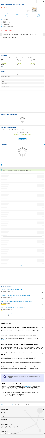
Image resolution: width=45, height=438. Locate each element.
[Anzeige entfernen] (44, 433)
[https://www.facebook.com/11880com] (2, 434)
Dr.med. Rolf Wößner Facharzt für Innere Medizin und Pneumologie (16, 301)
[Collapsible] (43, 328)
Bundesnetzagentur (28, 386)
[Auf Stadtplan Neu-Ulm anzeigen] (44, 144)
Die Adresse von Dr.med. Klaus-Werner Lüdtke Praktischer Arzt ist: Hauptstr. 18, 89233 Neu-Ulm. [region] (20, 330)
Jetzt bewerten (22, 139)
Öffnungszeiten (7, 34)
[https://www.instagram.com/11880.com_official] (5, 434)
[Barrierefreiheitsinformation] (40, 1)
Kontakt (14, 37)
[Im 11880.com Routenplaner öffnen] (41, 144)
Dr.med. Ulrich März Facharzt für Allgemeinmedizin (12, 307)
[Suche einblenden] (35, 1)
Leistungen (15, 34)
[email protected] (4, 339)
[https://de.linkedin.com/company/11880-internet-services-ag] (12, 434)
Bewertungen (33, 34)
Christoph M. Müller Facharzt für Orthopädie (10, 289)
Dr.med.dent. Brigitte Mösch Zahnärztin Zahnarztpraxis (13, 314)
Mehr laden (22, 265)
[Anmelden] (38, 1)
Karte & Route (6, 37)
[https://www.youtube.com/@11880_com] (15, 434)
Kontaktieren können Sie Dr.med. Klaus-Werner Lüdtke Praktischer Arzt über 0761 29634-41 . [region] (19, 339)
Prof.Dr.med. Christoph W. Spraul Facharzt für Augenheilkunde (15, 295)
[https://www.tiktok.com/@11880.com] (8, 434)
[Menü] (43, 1)
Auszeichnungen (24, 34)
